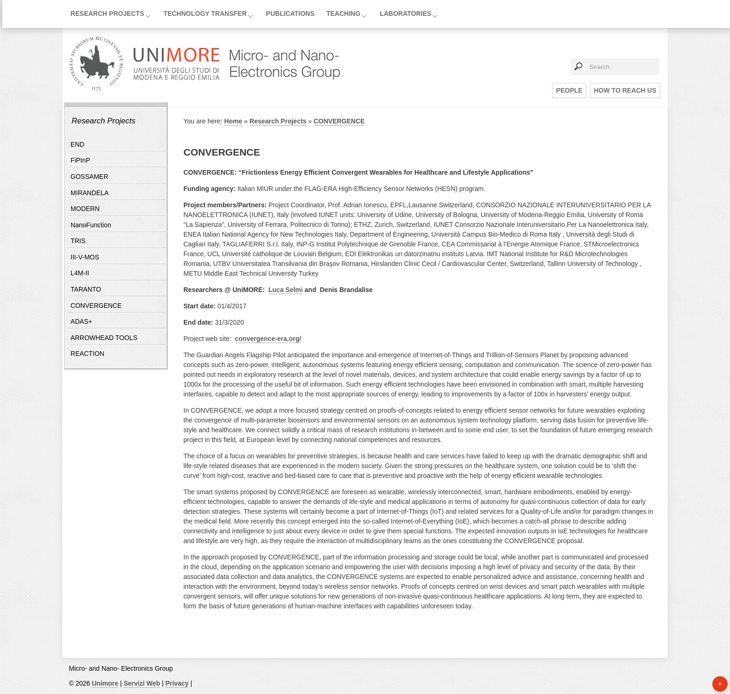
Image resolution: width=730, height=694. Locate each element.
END (78, 144)
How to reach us (625, 90)
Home (233, 121)
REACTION (87, 353)
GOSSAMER (89, 176)
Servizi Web (141, 683)
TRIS (78, 241)
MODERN (85, 208)
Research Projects (107, 13)
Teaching (343, 13)
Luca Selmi (286, 289)
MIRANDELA (90, 193)
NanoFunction (91, 225)
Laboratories (406, 13)
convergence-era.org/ (268, 338)
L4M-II (80, 273)
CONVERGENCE (96, 305)
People (569, 90)
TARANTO (86, 289)
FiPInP (80, 160)
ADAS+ (81, 321)
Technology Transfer (205, 13)
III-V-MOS (85, 257)
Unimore (105, 683)
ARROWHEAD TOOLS (104, 337)
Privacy (177, 683)
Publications (290, 13)
